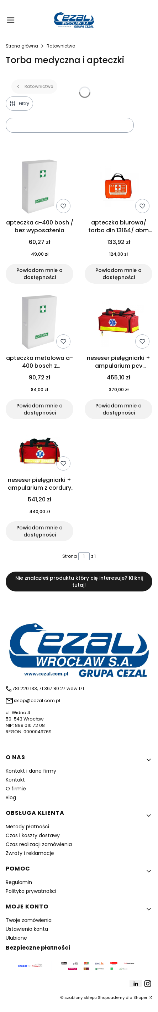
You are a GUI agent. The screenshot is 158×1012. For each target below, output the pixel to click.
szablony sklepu (80, 997)
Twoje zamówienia (29, 920)
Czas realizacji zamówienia (39, 844)
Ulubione (16, 937)
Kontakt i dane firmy (31, 770)
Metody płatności (27, 826)
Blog (11, 797)
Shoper (140, 997)
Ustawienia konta (27, 929)
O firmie (16, 788)
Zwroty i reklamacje (30, 853)
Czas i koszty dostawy (33, 835)
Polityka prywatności (31, 891)
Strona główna (22, 46)
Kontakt (15, 779)
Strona (69, 556)
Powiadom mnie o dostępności (39, 274)
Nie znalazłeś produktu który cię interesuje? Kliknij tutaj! (79, 581)
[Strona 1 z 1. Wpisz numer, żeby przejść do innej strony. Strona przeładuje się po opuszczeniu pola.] (84, 556)
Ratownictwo (61, 46)
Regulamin (19, 882)
